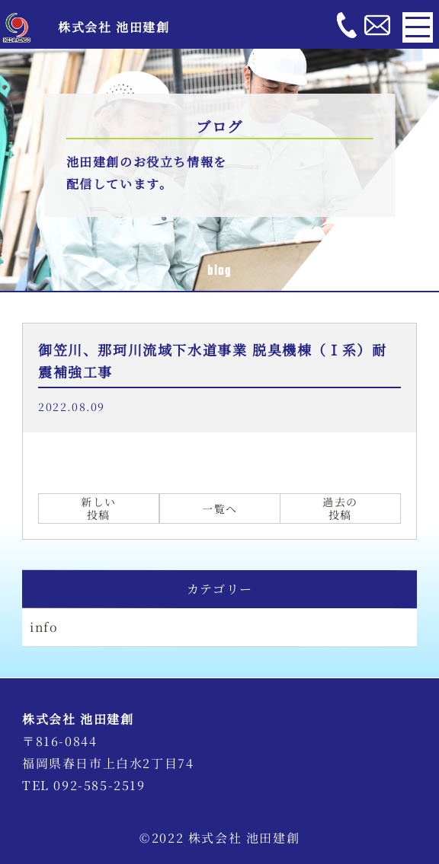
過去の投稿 (340, 509)
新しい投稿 (99, 509)
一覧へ (220, 508)
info (44, 627)
